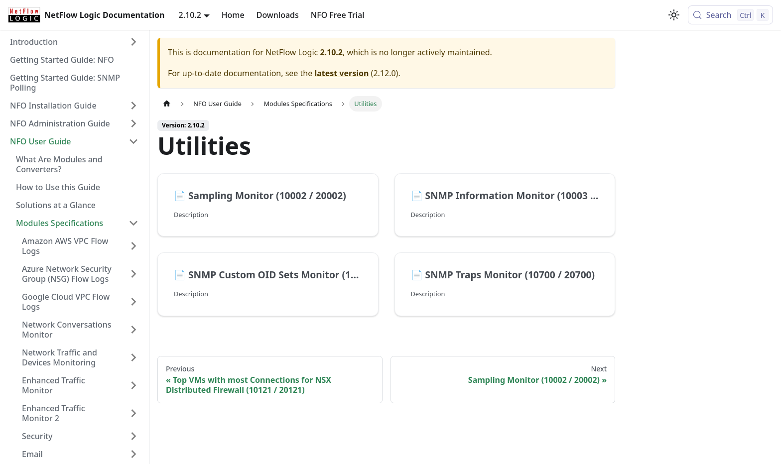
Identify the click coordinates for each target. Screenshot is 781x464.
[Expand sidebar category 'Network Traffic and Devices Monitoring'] (133, 357)
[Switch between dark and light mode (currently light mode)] (674, 15)
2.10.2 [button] (190, 14)
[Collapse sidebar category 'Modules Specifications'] (133, 223)
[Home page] (166, 104)
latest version (341, 73)
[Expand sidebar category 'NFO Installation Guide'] (133, 106)
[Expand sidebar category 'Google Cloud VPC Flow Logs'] (133, 302)
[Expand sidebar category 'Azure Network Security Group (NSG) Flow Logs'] (133, 274)
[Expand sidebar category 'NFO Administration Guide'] (133, 123)
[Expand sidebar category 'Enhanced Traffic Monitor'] (133, 385)
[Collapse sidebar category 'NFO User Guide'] (133, 141)
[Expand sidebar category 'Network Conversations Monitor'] (133, 330)
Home (233, 14)
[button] (74, 42)
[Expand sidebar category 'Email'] (133, 454)
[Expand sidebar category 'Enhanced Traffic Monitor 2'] (133, 413)
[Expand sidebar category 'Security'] (133, 436)
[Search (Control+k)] (730, 14)
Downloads (278, 14)
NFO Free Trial (338, 14)
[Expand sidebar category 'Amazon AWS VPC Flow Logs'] (133, 246)
